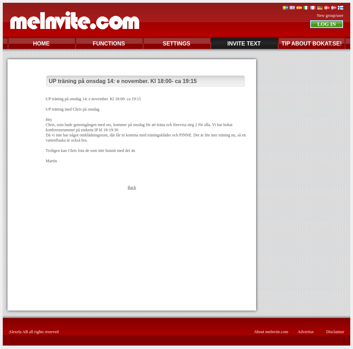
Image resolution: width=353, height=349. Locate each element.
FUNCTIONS (109, 44)
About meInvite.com (271, 331)
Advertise (305, 331)
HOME (41, 44)
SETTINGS (176, 44)
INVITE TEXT (244, 44)
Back (132, 187)
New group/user (330, 15)
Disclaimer (335, 331)
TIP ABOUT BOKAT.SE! (311, 44)
